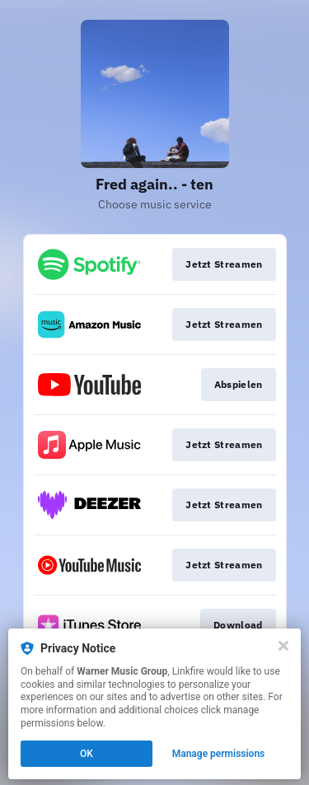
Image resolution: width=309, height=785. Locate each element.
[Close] (283, 646)
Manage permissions (218, 753)
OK (86, 753)
